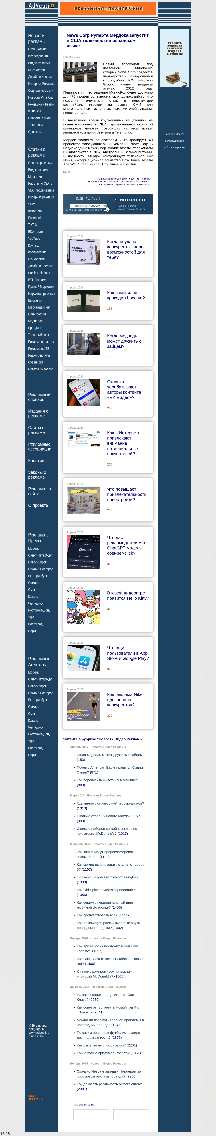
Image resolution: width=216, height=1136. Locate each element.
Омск (31, 590)
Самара (33, 583)
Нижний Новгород (40, 569)
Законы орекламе (37, 474)
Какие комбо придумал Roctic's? (103, 1053)
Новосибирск (37, 562)
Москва (33, 548)
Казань (33, 597)
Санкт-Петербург (40, 555)
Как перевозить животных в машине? (107, 780)
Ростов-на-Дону (39, 610)
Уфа (31, 617)
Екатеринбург (37, 576)
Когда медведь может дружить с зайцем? (110, 755)
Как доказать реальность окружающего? (110, 1084)
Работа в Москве (174, 134)
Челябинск (35, 603)
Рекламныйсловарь (39, 397)
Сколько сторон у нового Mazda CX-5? (108, 816)
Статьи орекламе (36, 152)
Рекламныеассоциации (39, 446)
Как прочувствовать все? (97, 915)
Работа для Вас (174, 140)
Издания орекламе (38, 413)
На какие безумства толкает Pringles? (108, 877)
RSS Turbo (37, 1099)
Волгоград (35, 624)
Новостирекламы (37, 38)
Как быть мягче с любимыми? (101, 1045)
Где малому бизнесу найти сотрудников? (110, 803)
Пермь (32, 631)
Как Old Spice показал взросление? (106, 890)
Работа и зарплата (174, 147)
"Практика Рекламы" (138, 184)
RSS (32, 1096)
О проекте (38, 505)
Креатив (36, 460)
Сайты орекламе (36, 430)
